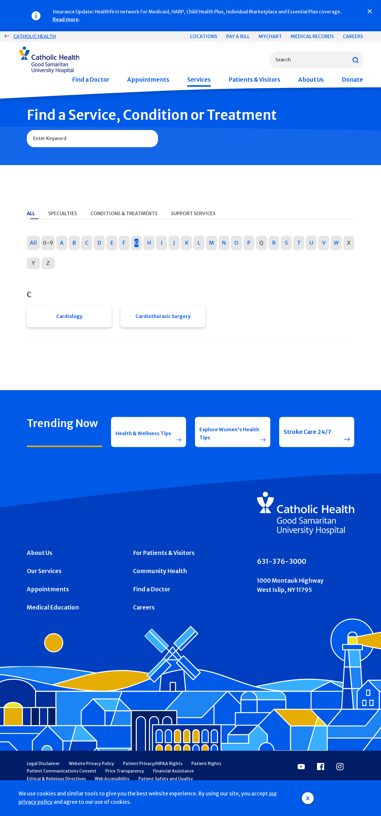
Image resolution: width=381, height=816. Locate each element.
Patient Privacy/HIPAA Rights (152, 773)
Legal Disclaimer (43, 773)
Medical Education (53, 617)
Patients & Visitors (254, 79)
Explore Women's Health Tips (224, 438)
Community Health (160, 581)
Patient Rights (206, 773)
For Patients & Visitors (164, 563)
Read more (66, 19)
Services (199, 79)
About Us (311, 79)
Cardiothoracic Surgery (162, 318)
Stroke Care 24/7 (307, 438)
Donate (352, 79)
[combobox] (316, 60)
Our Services (44, 581)
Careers (353, 36)
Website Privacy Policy (91, 773)
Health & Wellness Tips (141, 438)
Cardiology (69, 318)
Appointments (148, 79)
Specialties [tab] (62, 213)
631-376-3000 (281, 571)
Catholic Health (34, 36)
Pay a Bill (238, 36)
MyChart (270, 36)
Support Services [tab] (193, 213)
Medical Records (312, 36)
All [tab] (31, 213)
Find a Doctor (90, 79)
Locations (203, 36)
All (33, 242)
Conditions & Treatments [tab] (123, 213)
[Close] (369, 11)
